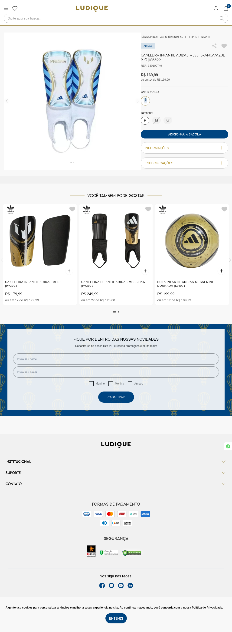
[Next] (230, 260)
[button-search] (221, 18)
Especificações (184, 163)
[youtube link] (121, 585)
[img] (138, 101)
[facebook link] (102, 585)
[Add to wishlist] (224, 46)
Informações (184, 148)
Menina (119, 383)
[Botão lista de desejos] (15, 8)
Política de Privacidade (207, 607)
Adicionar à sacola (184, 134)
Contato (116, 484)
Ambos (138, 383)
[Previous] (1, 260)
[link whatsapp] (228, 446)
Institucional (116, 461)
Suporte (116, 472)
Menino (100, 383)
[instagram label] (111, 585)
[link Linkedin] (130, 585)
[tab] (114, 312)
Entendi (116, 618)
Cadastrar (116, 397)
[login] (216, 8)
